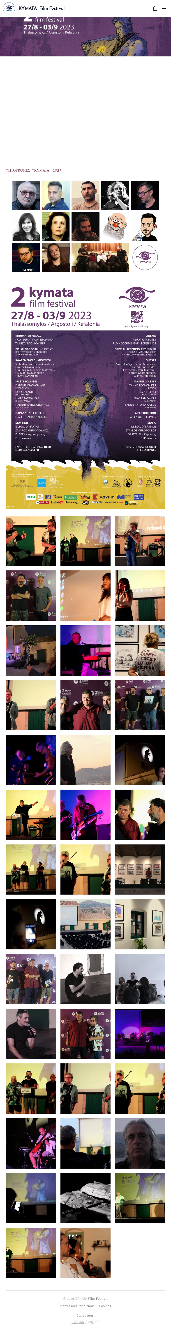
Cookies (105, 1306)
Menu (164, 8)
